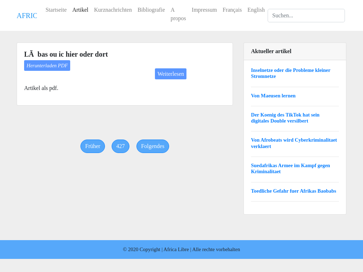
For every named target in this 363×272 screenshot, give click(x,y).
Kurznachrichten (113, 10)
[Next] (152, 146)
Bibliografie (151, 10)
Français (232, 10)
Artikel (80, 10)
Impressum (204, 10)
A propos (178, 14)
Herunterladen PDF (47, 65)
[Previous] (92, 146)
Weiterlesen (170, 74)
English (256, 10)
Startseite (56, 10)
